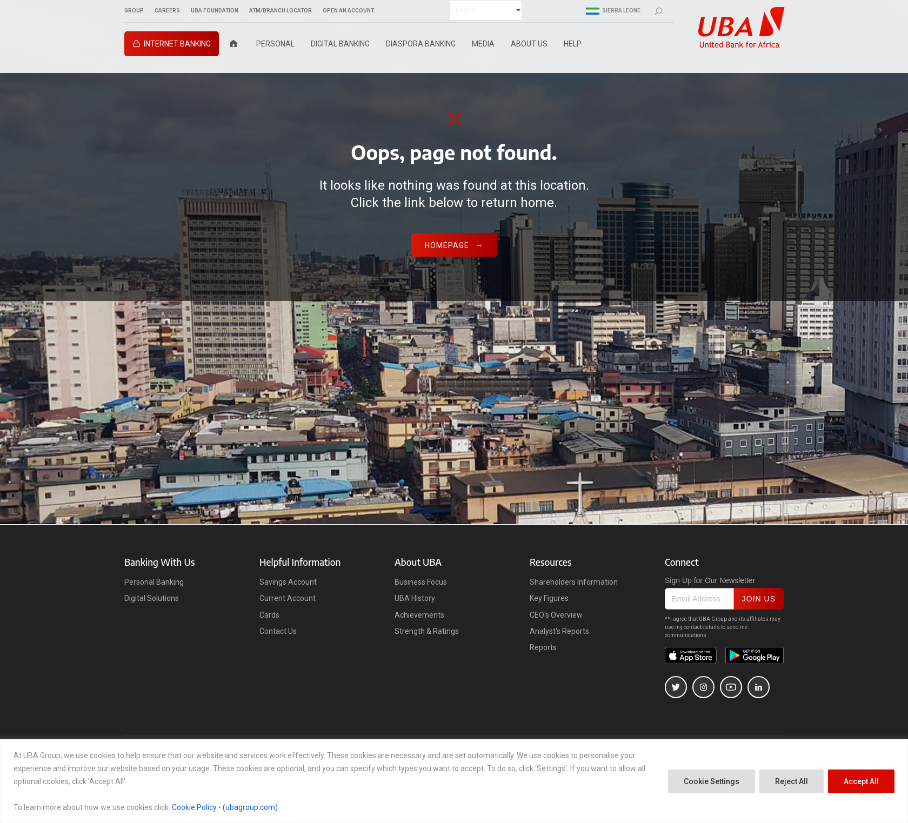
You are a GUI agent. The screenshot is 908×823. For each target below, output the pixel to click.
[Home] (233, 43)
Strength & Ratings (427, 631)
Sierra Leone (613, 10)
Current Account (287, 598)
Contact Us (278, 631)
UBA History (415, 598)
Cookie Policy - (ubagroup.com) (225, 807)
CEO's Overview (556, 615)
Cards (269, 615)
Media (483, 43)
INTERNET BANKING (177, 43)
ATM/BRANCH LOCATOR (280, 11)
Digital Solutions (151, 598)
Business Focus (421, 582)
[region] (454, 781)
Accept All (861, 781)
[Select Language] (486, 10)
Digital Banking (340, 43)
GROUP (134, 11)
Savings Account (288, 582)
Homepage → (454, 245)
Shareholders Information (574, 582)
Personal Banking (154, 582)
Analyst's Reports (559, 631)
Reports (543, 647)
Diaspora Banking (421, 43)
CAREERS (167, 11)
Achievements (419, 615)
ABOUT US (529, 43)
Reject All (791, 781)
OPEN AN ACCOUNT (348, 11)
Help (573, 43)
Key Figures (549, 598)
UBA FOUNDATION (214, 11)
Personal (275, 43)
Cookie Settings (711, 781)
